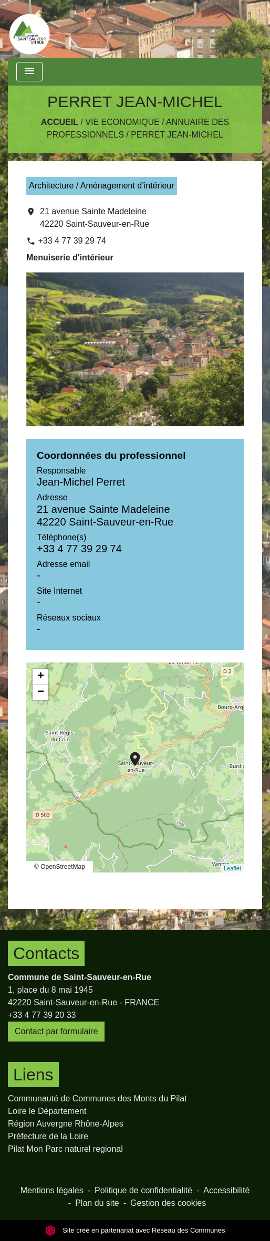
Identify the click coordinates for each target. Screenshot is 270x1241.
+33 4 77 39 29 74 (72, 240)
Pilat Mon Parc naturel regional (65, 1148)
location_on (130, 754)
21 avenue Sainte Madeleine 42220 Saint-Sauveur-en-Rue (94, 217)
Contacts (46, 953)
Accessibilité (226, 1190)
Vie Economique (122, 122)
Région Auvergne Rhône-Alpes (65, 1123)
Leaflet (232, 868)
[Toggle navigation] (29, 71)
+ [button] (40, 677)
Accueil (59, 122)
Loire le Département (47, 1111)
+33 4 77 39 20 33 (42, 1015)
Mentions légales (52, 1190)
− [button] (40, 692)
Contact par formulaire (56, 1031)
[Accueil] (29, 28)
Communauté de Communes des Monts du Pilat (97, 1098)
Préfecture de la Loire (48, 1136)
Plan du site (97, 1202)
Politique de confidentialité (143, 1190)
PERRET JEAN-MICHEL (177, 134)
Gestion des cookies (168, 1202)
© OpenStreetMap (59, 866)
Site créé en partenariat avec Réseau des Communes (135, 1230)
